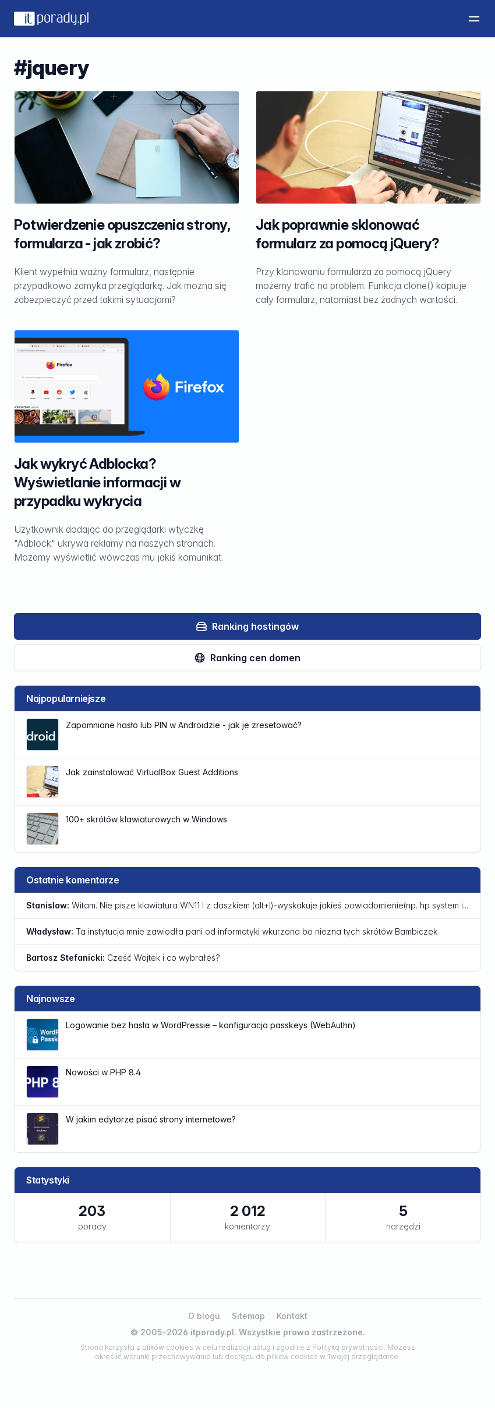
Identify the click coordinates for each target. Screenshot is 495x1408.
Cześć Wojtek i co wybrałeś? (123, 958)
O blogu (204, 1316)
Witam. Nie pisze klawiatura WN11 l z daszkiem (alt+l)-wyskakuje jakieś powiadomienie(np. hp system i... (247, 905)
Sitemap (248, 1316)
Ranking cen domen (247, 658)
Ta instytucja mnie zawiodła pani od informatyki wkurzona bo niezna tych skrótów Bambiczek (231, 931)
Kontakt (292, 1316)
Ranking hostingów (247, 626)
